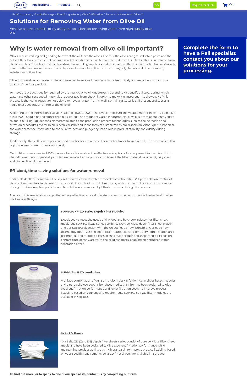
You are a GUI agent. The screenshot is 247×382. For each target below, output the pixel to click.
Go (157, 5)
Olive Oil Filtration (92, 14)
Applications (42, 5)
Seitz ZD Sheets (72, 333)
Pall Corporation (21, 14)
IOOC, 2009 (83, 113)
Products (65, 5)
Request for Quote (203, 5)
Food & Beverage (44, 14)
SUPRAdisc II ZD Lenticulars (80, 272)
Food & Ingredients (68, 14)
